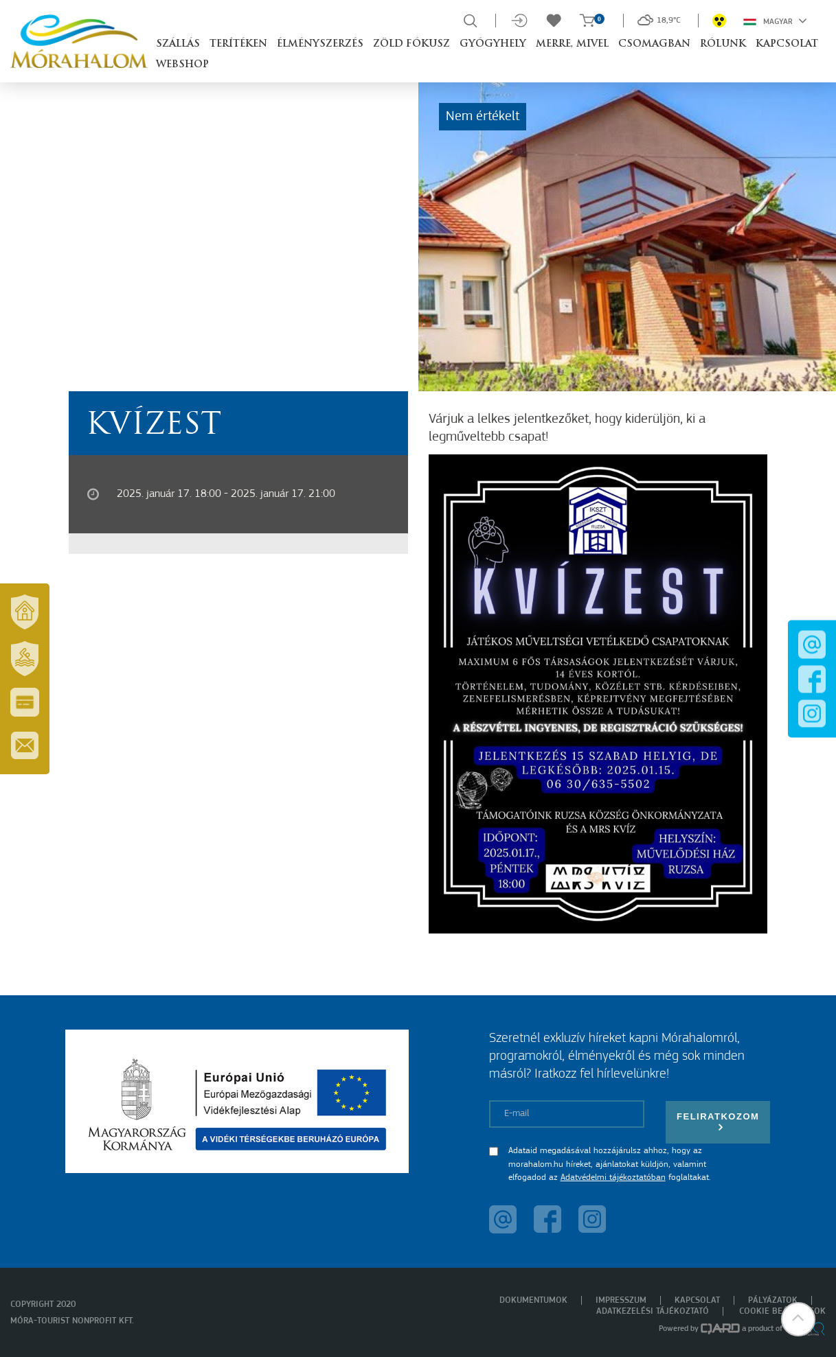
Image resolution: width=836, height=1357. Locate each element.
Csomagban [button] (654, 44)
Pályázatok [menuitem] (773, 1300)
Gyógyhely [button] (493, 44)
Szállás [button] (178, 44)
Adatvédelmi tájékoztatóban (613, 1177)
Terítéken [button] (238, 44)
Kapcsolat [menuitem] (697, 1300)
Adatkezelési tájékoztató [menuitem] (652, 1311)
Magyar (775, 20)
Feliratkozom (718, 1122)
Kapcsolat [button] (787, 44)
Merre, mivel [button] (572, 44)
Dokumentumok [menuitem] (533, 1300)
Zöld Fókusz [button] (411, 44)
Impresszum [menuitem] (621, 1300)
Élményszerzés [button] (320, 44)
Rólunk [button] (723, 44)
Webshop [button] (182, 65)
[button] (798, 1319)
